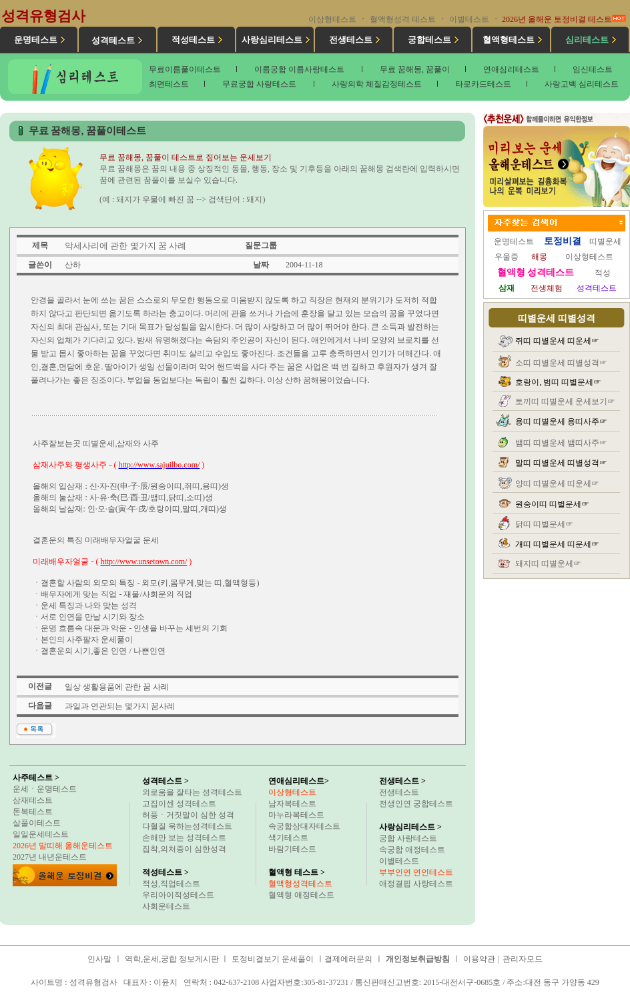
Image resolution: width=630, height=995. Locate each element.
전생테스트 (350, 40)
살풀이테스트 (37, 823)
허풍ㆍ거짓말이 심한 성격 (188, 815)
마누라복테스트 (296, 815)
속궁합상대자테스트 (304, 826)
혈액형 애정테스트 (301, 895)
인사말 (99, 959)
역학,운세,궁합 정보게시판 (173, 959)
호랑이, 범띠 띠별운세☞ (558, 382)
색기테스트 (288, 837)
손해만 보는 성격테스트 (184, 837)
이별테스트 (469, 19)
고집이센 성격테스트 (179, 803)
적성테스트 (193, 40)
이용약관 (479, 959)
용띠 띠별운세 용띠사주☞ (561, 421)
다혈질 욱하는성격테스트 (187, 826)
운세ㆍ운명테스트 (45, 789)
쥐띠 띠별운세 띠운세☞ (557, 340)
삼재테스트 (33, 800)
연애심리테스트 (511, 69)
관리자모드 (523, 959)
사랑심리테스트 (272, 40)
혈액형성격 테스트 (403, 19)
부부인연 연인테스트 (416, 872)
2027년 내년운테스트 (50, 857)
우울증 (507, 256)
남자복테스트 (292, 803)
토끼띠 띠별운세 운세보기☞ (565, 401)
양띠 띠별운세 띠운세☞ (557, 483)
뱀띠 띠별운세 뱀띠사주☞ (561, 442)
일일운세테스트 (41, 834)
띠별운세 (605, 241)
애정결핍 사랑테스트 (416, 883)
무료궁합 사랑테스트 (260, 84)
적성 (603, 272)
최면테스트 (169, 84)
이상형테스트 (332, 19)
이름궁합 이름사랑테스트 (300, 69)
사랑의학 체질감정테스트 (377, 84)
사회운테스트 (166, 906)
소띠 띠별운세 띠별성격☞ (561, 362)
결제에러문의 (348, 959)
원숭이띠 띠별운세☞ (552, 504)
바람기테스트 (292, 849)
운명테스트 (35, 40)
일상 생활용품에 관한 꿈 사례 (117, 687)
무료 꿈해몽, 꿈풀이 (415, 69)
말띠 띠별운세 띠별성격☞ (561, 462)
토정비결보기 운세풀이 (273, 959)
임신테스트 (593, 69)
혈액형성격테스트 (300, 883)
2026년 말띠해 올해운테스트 (63, 845)
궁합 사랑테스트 (408, 838)
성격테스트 (113, 40)
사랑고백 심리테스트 (582, 84)
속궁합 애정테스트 (412, 849)
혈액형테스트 (509, 40)
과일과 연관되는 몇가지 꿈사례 (120, 706)
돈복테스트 (33, 811)
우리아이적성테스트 (178, 895)
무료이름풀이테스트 (185, 69)
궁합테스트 (429, 40)
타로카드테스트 (483, 84)
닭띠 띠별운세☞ (544, 524)
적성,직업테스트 (171, 883)
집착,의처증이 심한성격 (184, 849)
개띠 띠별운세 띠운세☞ (557, 544)
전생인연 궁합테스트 (416, 803)
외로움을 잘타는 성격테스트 (192, 792)
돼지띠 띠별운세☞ (548, 563)
